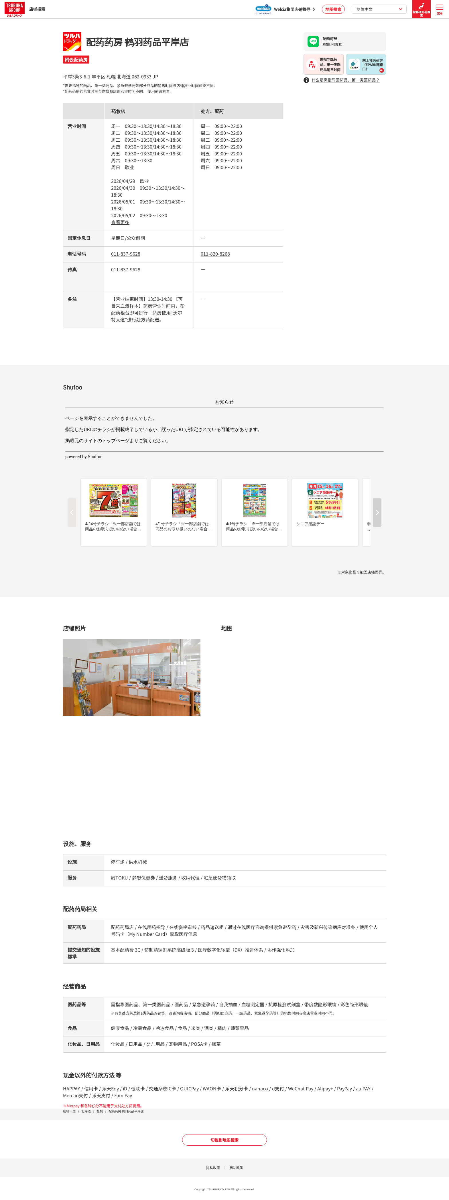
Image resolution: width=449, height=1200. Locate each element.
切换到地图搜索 (224, 1140)
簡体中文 (380, 9)
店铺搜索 (25, 9)
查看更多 (120, 222)
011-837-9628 (125, 253)
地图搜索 (333, 9)
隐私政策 (213, 1167)
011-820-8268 (215, 253)
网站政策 (236, 1167)
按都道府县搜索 (421, 9)
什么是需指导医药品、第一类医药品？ (342, 80)
